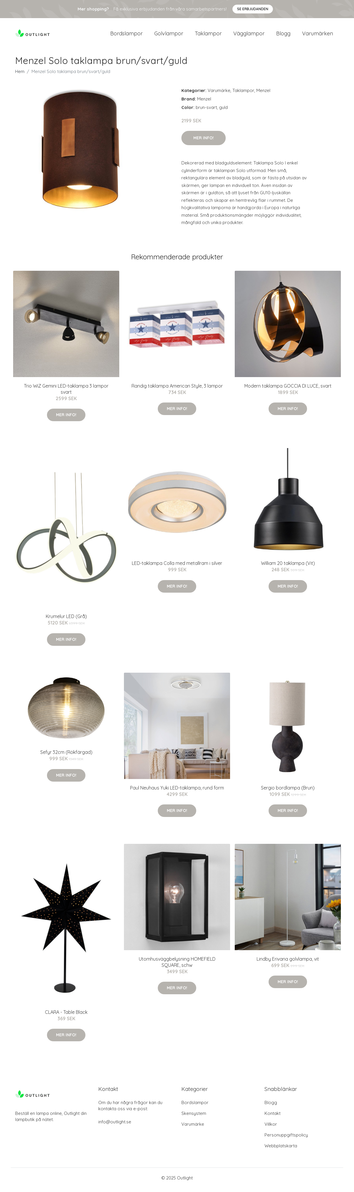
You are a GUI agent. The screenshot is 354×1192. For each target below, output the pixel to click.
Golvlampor (168, 35)
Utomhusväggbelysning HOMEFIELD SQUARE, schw (177, 966)
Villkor (270, 1128)
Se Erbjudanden (252, 9)
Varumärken (317, 35)
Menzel (263, 94)
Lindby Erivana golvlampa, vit (288, 963)
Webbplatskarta (280, 1150)
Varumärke (219, 94)
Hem (19, 75)
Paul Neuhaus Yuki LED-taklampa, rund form (177, 792)
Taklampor (208, 35)
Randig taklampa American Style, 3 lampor (177, 390)
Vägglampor (248, 35)
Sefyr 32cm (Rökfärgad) (66, 756)
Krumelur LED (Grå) (66, 620)
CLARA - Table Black (66, 1016)
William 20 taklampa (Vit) (288, 567)
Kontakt (272, 1117)
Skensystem (193, 1117)
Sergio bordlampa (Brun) (288, 792)
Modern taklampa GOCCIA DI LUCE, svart (288, 390)
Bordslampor (126, 35)
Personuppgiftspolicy (286, 1139)
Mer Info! (203, 142)
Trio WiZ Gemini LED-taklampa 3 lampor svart (66, 393)
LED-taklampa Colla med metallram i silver (177, 567)
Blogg (283, 35)
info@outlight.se (114, 1126)
